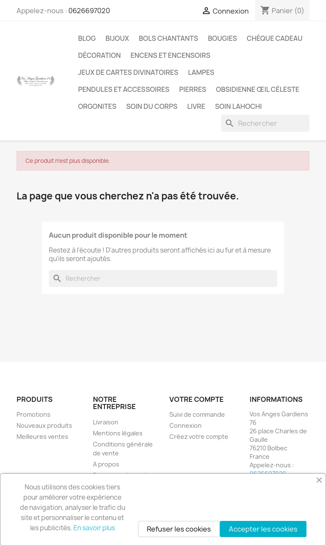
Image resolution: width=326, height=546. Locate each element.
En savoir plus (94, 527)
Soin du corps (151, 106)
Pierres (192, 89)
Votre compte (196, 399)
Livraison (105, 422)
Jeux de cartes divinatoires (128, 72)
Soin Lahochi (238, 106)
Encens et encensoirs (171, 55)
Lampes (201, 72)
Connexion (185, 425)
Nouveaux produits (44, 425)
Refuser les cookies (179, 529)
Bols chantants (168, 38)
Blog (87, 38)
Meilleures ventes (42, 436)
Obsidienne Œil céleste (258, 89)
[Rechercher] (265, 123)
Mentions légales (118, 433)
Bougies (222, 38)
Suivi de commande (197, 414)
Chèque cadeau (274, 38)
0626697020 (89, 10)
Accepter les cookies (263, 529)
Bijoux (117, 38)
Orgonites (97, 106)
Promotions (34, 414)
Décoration (99, 55)
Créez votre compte (198, 436)
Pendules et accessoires (123, 89)
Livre (196, 106)
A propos (106, 464)
